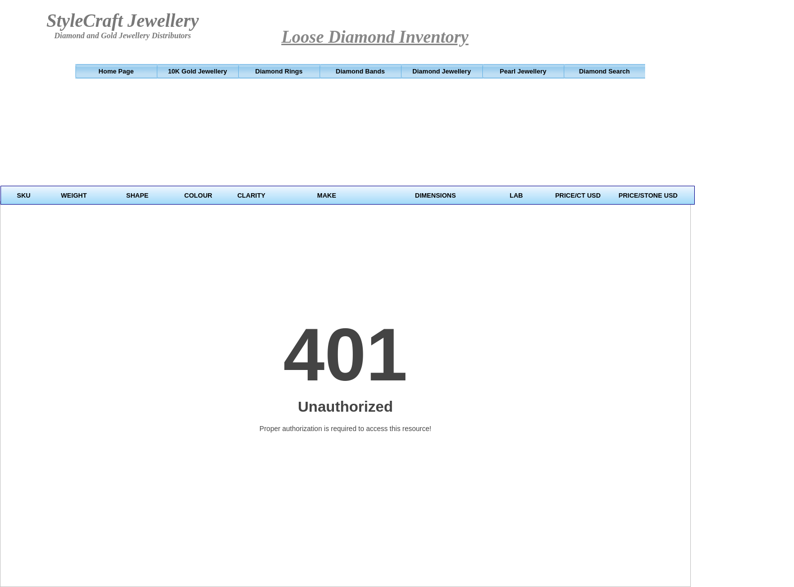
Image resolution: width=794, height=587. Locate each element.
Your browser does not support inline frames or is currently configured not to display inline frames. (349, 146)
